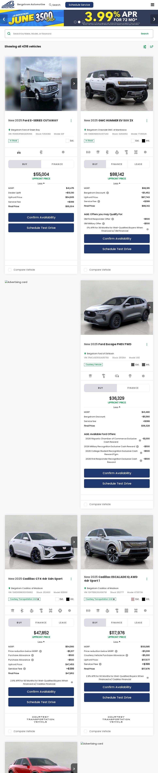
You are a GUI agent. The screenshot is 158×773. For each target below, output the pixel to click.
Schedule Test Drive (41, 228)
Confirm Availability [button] (41, 217)
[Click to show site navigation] (152, 5)
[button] (74, 83)
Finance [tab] (57, 164)
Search (145, 33)
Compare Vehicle (24, 269)
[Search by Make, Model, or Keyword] (75, 34)
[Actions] (71, 120)
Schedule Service (79, 5)
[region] (41, 199)
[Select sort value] (150, 46)
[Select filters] (145, 46)
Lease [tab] (138, 164)
